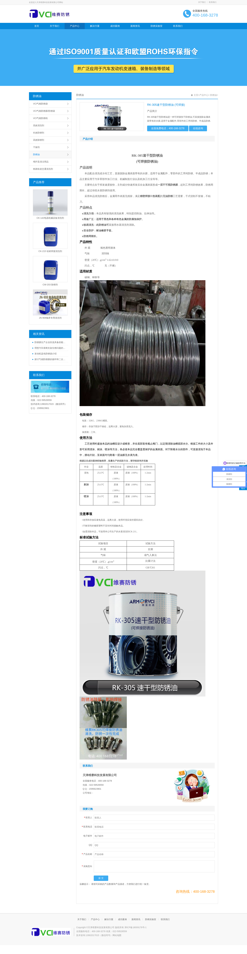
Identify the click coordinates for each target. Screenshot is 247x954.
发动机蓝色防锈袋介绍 (45, 353)
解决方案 (95, 26)
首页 (36, 26)
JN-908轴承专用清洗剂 (50, 318)
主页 (196, 95)
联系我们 (212, 2)
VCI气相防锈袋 (40, 103)
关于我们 (202, 2)
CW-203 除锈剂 (50, 284)
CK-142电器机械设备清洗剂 (50, 218)
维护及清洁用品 (41, 161)
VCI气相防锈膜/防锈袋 (44, 111)
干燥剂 (36, 147)
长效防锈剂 (38, 132)
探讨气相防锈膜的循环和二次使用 (50, 359)
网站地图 (116, 935)
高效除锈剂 (38, 140)
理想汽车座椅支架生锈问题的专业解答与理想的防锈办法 (50, 348)
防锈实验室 (156, 26)
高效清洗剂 (38, 125)
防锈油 (37, 96)
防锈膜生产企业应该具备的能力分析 (50, 342)
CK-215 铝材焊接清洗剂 (50, 251)
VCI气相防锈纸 (40, 118)
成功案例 (115, 26)
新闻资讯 (135, 26)
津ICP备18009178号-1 (135, 927)
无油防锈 (168, 196)
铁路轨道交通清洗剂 (43, 169)
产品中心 (74, 26)
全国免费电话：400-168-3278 (167, 128)
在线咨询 (198, 128)
